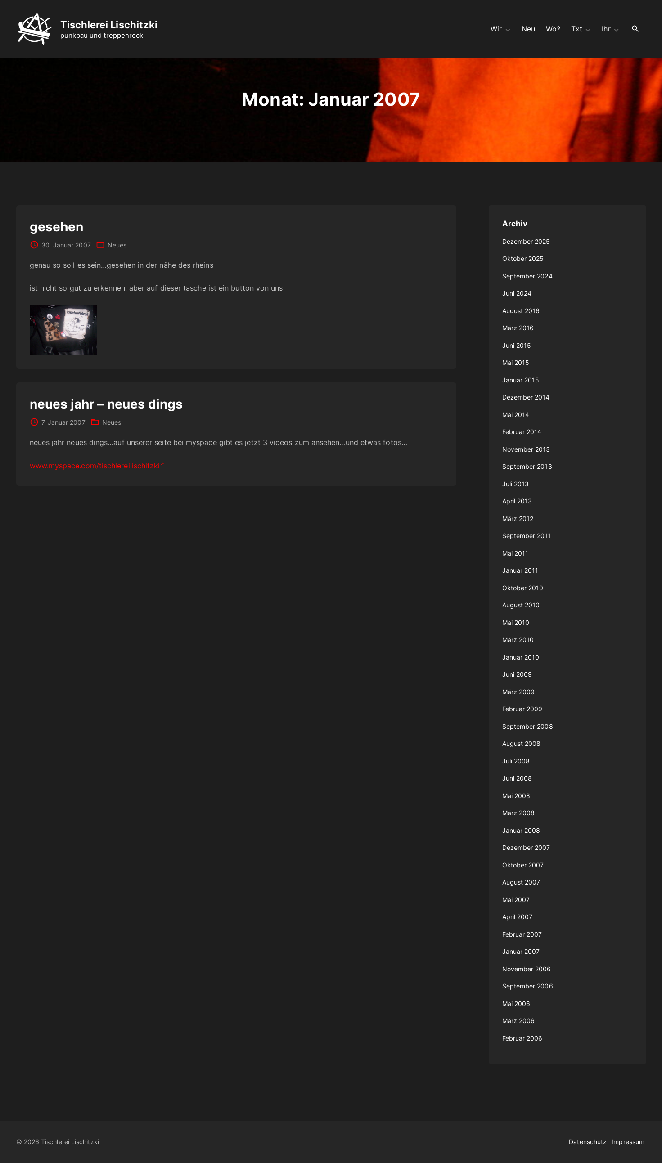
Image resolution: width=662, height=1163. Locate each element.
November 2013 (526, 449)
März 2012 (518, 518)
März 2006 (518, 1020)
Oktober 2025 (523, 258)
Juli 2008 (516, 761)
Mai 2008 (516, 795)
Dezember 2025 (526, 241)
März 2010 (518, 639)
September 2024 (527, 276)
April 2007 (517, 917)
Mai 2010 (516, 622)
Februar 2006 (522, 1038)
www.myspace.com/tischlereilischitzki (97, 465)
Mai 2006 (516, 1003)
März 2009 (518, 692)
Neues (117, 245)
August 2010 (521, 605)
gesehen (57, 226)
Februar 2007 (522, 934)
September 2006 (527, 986)
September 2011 (526, 535)
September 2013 (527, 466)
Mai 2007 (516, 899)
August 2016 (521, 310)
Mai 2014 (516, 414)
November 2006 (526, 969)
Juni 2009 (517, 674)
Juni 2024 (517, 293)
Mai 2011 (515, 553)
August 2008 (521, 743)
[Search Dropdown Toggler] (635, 29)
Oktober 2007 (523, 865)
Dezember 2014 (526, 397)
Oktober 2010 (523, 588)
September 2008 (527, 726)
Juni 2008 (517, 778)
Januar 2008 (521, 830)
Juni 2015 (516, 345)
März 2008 (518, 813)
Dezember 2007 (526, 847)
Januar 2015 (521, 380)
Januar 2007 (521, 951)
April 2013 (517, 501)
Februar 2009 (522, 709)
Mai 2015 (516, 362)
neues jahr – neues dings (106, 404)
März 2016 (518, 328)
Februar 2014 (522, 432)
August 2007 (521, 882)
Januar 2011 (520, 570)
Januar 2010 (521, 657)
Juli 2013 (515, 484)
